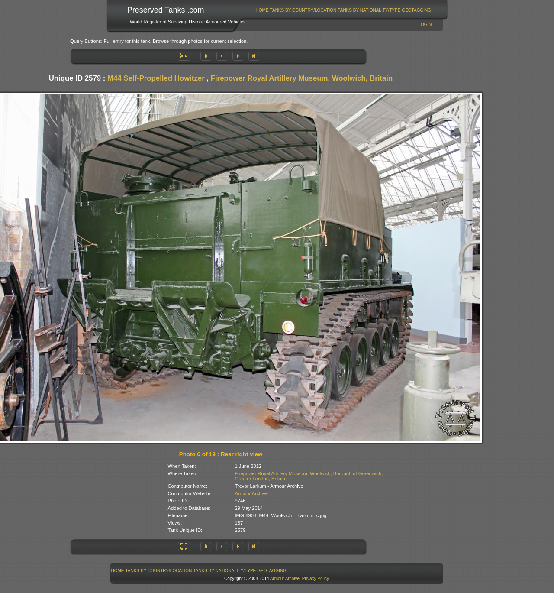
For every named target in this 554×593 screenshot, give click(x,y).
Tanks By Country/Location (303, 10)
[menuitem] (262, 10)
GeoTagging (416, 10)
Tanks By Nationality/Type (369, 10)
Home (262, 10)
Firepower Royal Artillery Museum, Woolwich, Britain (302, 78)
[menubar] (343, 10)
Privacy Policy (315, 578)
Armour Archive (251, 493)
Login (425, 24)
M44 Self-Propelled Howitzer (156, 78)
